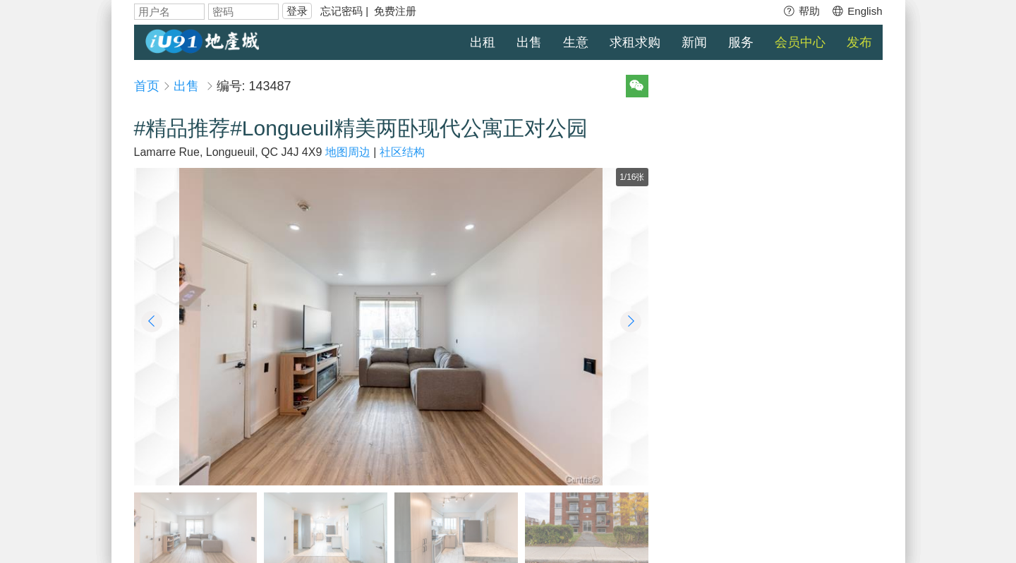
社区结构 (402, 152)
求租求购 (635, 42)
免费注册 (395, 11)
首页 (146, 86)
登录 (297, 11)
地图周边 (347, 152)
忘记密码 (341, 11)
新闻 (694, 42)
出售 (529, 42)
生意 (575, 42)
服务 (741, 42)
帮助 (801, 11)
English (856, 11)
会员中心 (800, 42)
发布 (859, 42)
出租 (482, 42)
